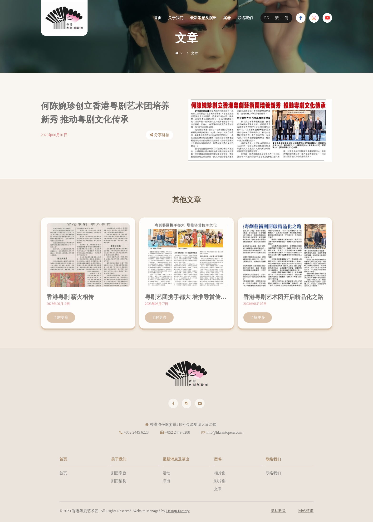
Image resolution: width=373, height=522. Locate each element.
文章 (194, 53)
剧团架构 (118, 481)
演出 (166, 481)
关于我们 (175, 18)
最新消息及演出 (203, 18)
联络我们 (245, 18)
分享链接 (161, 135)
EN (266, 18)
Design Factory (178, 511)
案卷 (227, 18)
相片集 (220, 473)
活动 (166, 473)
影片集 (220, 481)
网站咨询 (306, 511)
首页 (158, 18)
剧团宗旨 (118, 473)
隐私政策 (278, 511)
